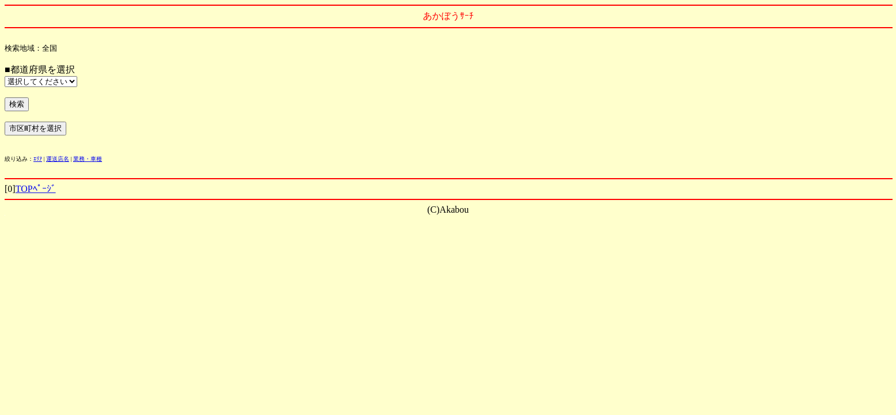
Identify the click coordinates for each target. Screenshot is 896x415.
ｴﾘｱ (37, 159)
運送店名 (57, 159)
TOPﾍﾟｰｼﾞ (36, 189)
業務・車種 (87, 159)
